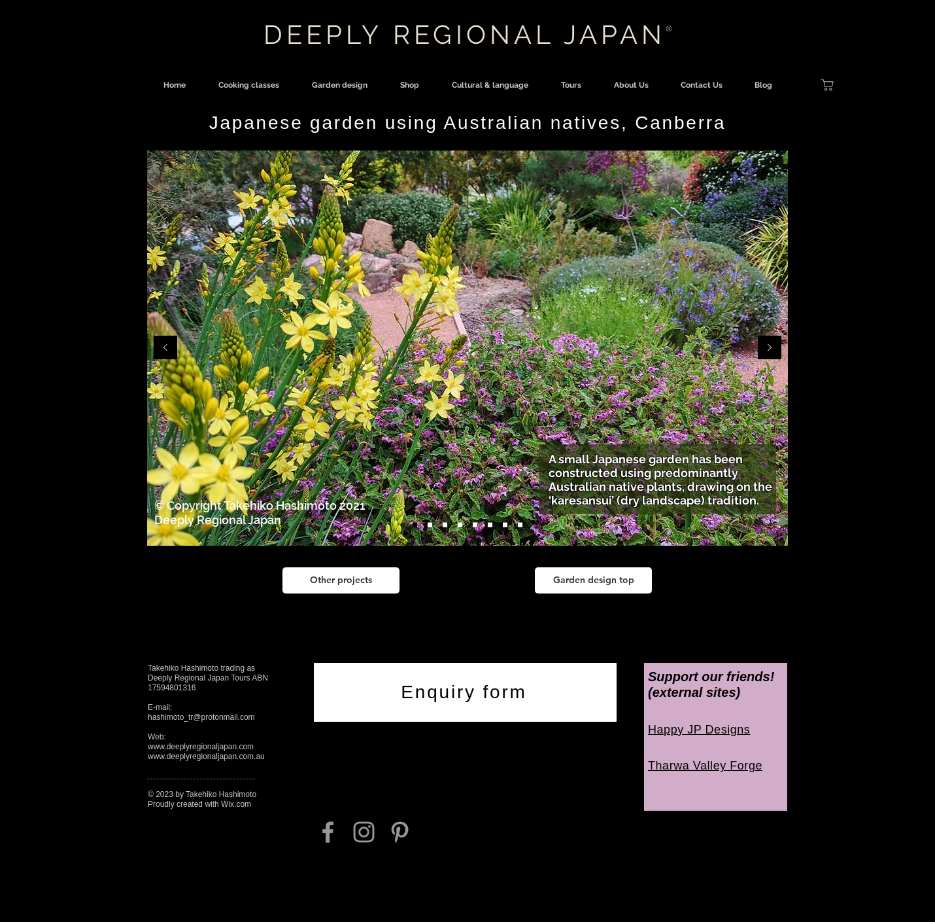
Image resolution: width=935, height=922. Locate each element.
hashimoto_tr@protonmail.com (201, 717)
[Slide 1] (415, 525)
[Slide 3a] (460, 525)
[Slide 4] (475, 525)
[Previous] (165, 348)
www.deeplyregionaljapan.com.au (206, 756)
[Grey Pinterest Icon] (400, 832)
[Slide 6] (505, 525)
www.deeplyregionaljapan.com (201, 746)
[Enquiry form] (465, 692)
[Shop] (827, 85)
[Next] (769, 348)
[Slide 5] (490, 525)
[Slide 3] (445, 525)
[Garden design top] (593, 580)
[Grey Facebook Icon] (328, 832)
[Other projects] (341, 580)
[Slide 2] (430, 525)
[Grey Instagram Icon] (364, 832)
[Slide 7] (520, 525)
